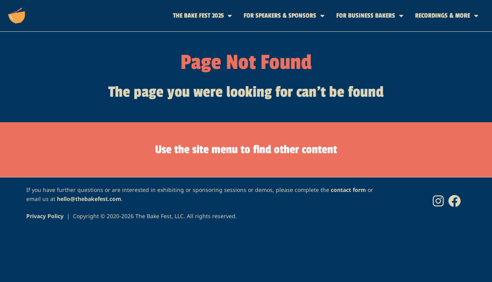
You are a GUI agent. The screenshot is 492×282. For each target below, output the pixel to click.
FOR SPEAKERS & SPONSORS (284, 15)
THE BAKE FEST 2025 (202, 15)
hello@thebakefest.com (89, 198)
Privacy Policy (45, 216)
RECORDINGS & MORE (446, 15)
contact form (348, 189)
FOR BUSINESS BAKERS (369, 15)
